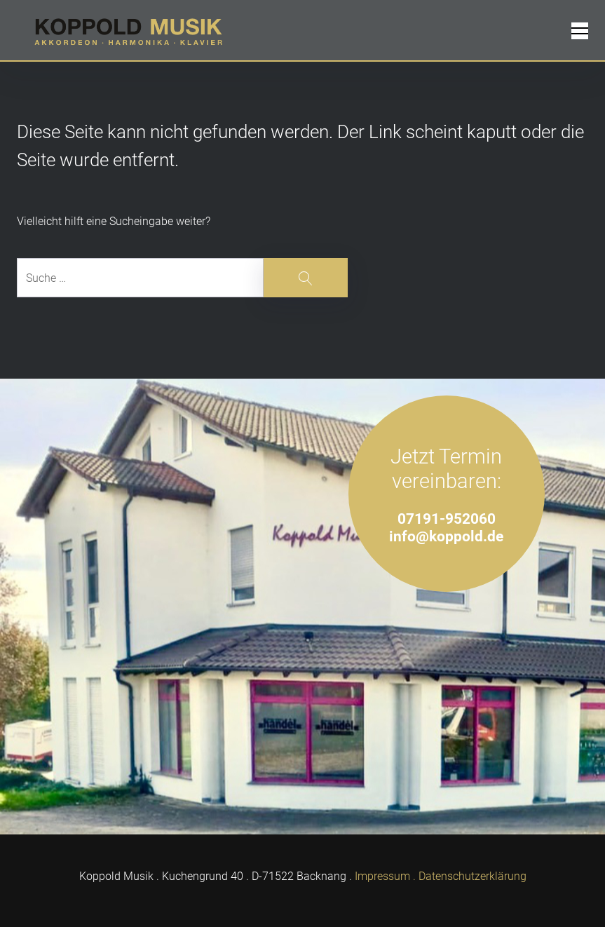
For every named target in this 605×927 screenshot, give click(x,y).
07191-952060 (446, 518)
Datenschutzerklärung (472, 876)
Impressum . (385, 876)
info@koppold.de (446, 536)
